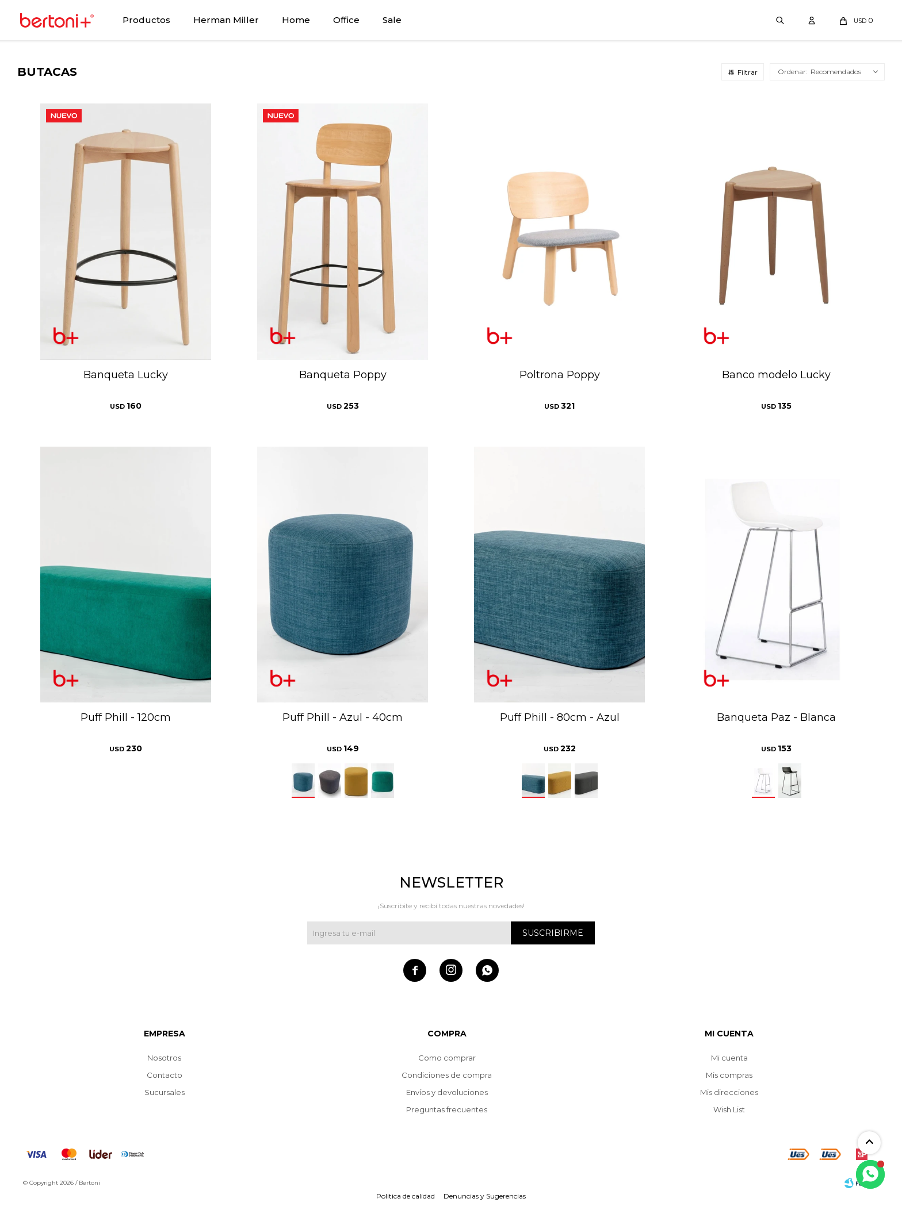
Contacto (164, 1075)
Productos (146, 19)
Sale (392, 19)
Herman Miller (226, 19)
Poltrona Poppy (559, 374)
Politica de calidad (405, 1196)
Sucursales (164, 1092)
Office (346, 19)
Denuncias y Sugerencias (485, 1196)
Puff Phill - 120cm (126, 717)
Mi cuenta (729, 1057)
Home (296, 19)
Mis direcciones (729, 1092)
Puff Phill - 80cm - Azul (560, 717)
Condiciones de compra (447, 1075)
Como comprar (447, 1057)
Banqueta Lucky (125, 374)
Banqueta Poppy (343, 374)
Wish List (729, 1109)
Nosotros (164, 1057)
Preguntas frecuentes (446, 1109)
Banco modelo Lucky (776, 374)
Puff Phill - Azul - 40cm (342, 717)
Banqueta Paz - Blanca (776, 717)
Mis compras (729, 1075)
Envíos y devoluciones (447, 1092)
